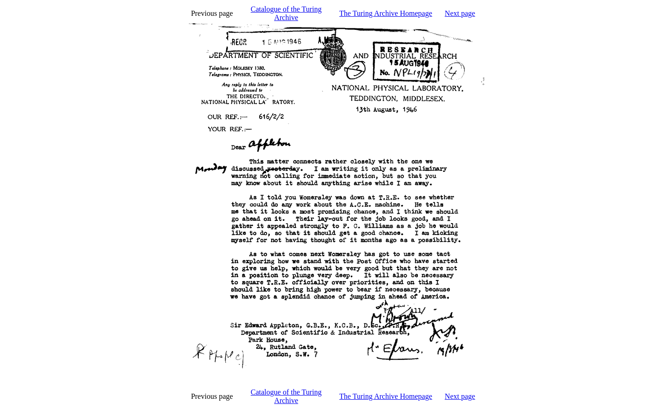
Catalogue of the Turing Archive (286, 13)
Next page (460, 13)
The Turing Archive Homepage (385, 13)
